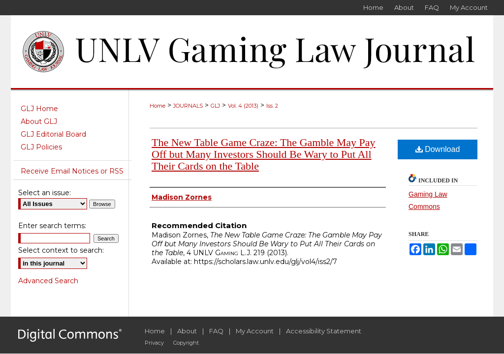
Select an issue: (44, 192)
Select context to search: (61, 250)
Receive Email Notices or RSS (72, 171)
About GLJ (39, 121)
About (187, 331)
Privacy (154, 342)
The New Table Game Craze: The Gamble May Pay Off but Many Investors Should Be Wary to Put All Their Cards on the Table (264, 154)
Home (157, 105)
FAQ (216, 331)
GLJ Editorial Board (53, 134)
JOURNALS (188, 105)
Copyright (186, 342)
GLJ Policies (41, 147)
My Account (255, 331)
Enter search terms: (52, 225)
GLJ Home (39, 108)
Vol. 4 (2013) (243, 105)
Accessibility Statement (323, 331)
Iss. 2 (272, 105)
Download (437, 149)
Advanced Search (48, 280)
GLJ (215, 105)
